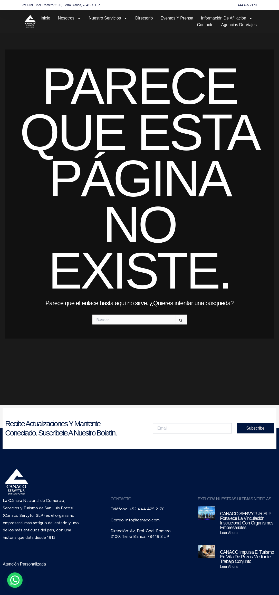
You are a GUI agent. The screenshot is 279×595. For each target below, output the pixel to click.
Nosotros (69, 18)
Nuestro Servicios (108, 18)
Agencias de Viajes (239, 25)
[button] (15, 580)
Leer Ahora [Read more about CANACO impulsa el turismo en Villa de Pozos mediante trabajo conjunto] (229, 566)
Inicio (45, 18)
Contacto (205, 25)
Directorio (144, 18)
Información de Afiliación (227, 18)
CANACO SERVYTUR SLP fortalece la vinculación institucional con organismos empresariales (246, 520)
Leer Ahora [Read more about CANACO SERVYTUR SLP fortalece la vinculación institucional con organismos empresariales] (229, 533)
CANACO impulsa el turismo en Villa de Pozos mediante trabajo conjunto (247, 557)
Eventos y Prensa (176, 18)
